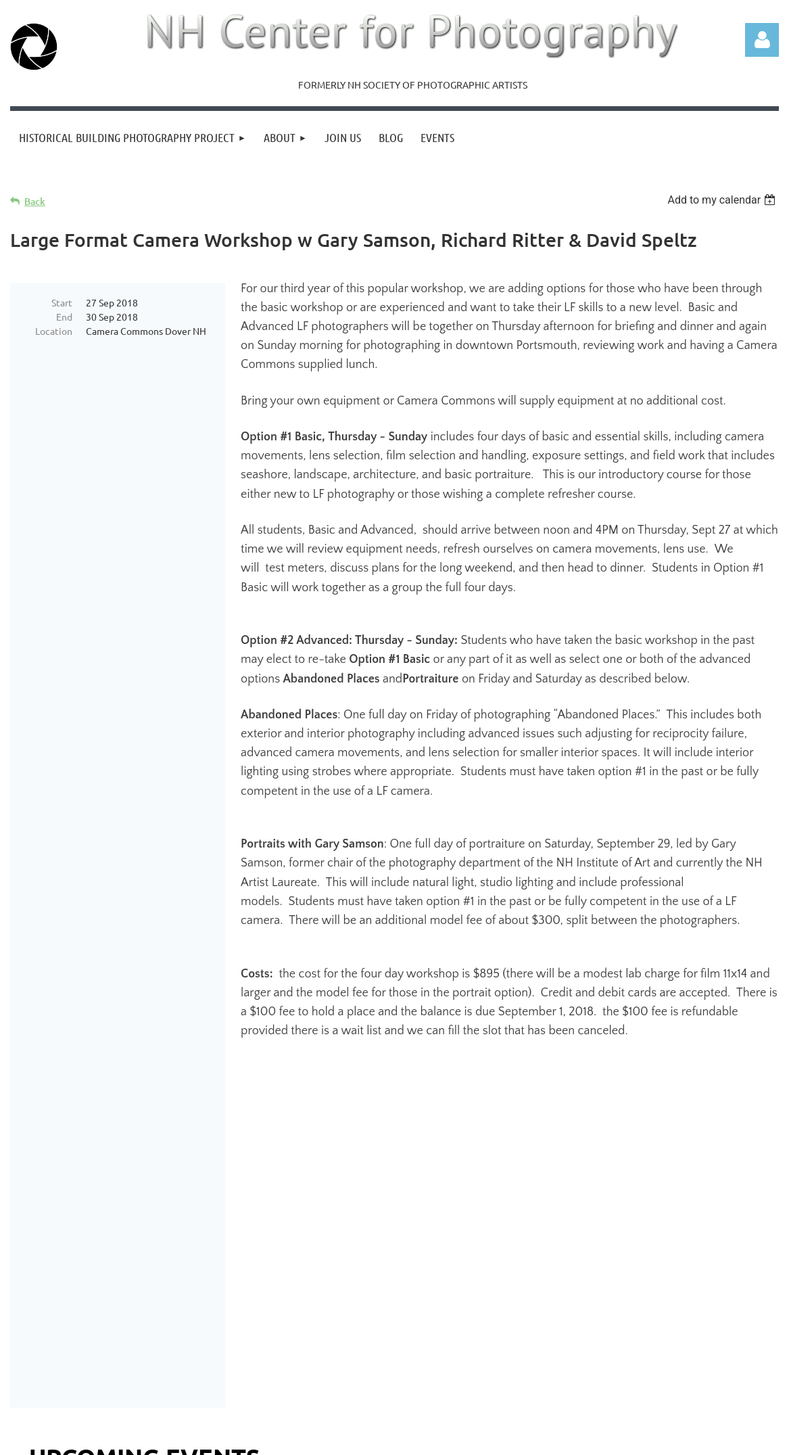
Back (34, 201)
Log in (762, 40)
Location (53, 331)
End (64, 316)
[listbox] (723, 199)
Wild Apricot (617, 1438)
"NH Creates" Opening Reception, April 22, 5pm (159, 1175)
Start (61, 302)
